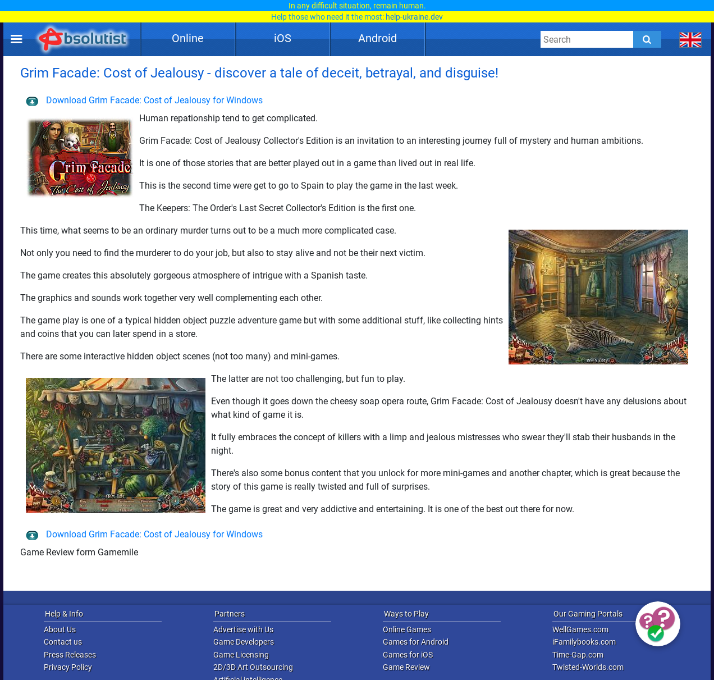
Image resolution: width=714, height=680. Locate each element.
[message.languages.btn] (690, 39)
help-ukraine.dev (414, 16)
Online (188, 38)
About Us (60, 629)
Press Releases (70, 654)
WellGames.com (580, 629)
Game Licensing (241, 654)
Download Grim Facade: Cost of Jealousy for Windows (144, 100)
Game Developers (243, 641)
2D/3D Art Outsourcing (253, 667)
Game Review (406, 667)
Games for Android (415, 641)
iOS (282, 38)
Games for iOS (408, 654)
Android (377, 38)
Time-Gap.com (577, 654)
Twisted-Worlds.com (588, 667)
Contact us (63, 641)
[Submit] (647, 39)
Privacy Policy (68, 667)
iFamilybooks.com (584, 641)
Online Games (407, 629)
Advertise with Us (243, 629)
